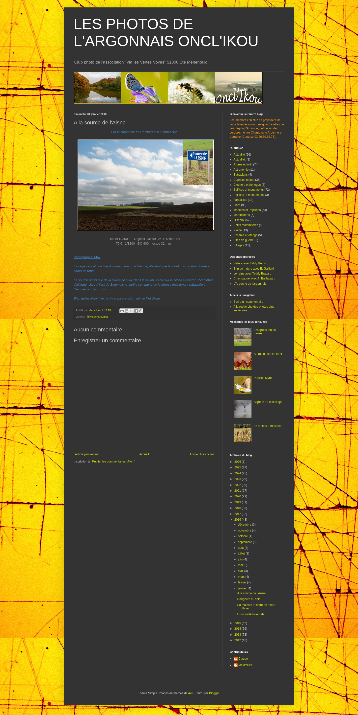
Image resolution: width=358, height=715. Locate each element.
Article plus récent (87, 454)
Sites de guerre (244, 240)
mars (241, 576)
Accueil (144, 454)
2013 (238, 634)
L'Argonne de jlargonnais (250, 283)
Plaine (238, 230)
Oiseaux (239, 220)
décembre (245, 524)
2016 (238, 519)
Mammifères (242, 215)
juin (240, 559)
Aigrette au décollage (268, 402)
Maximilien (246, 665)
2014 (238, 628)
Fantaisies (240, 200)
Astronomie (241, 169)
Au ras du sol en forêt (268, 354)
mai (241, 565)
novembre (245, 530)
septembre (245, 542)
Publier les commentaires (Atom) (113, 461)
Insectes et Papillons (247, 210)
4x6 (190, 693)
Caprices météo (244, 180)
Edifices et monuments (249, 189)
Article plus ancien (202, 454)
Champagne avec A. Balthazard (254, 278)
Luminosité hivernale (250, 614)
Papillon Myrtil (263, 378)
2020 (238, 496)
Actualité (239, 154)
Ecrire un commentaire (249, 301)
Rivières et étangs (97, 316)
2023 (238, 479)
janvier (243, 588)
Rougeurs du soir (248, 599)
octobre (243, 536)
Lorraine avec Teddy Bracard (253, 273)
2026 (238, 461)
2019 (238, 502)
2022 (238, 485)
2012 (238, 640)
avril (241, 571)
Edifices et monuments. (249, 195)
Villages (239, 245)
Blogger (214, 693)
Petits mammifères (246, 225)
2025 (238, 467)
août (241, 548)
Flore (237, 205)
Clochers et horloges (247, 184)
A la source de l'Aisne (251, 593)
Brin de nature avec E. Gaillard (254, 268)
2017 (238, 514)
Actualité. (240, 159)
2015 (238, 623)
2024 (238, 473)
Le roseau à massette (268, 426)
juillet (242, 553)
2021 (238, 490)
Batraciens (241, 174)
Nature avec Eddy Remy (250, 263)
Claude (243, 658)
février (242, 582)
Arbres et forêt (243, 164)
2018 (238, 508)
